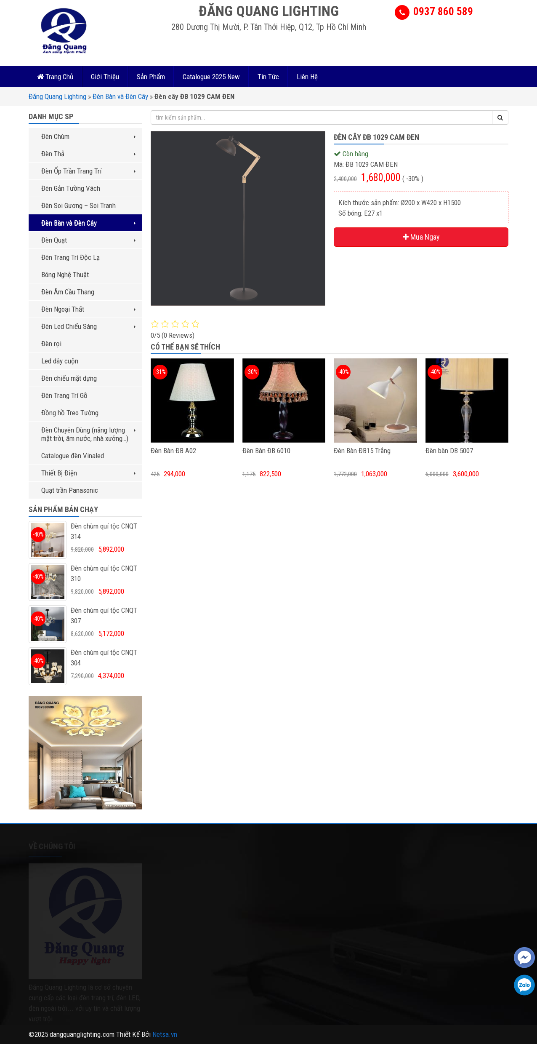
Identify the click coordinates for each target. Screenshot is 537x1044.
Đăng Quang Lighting (57, 96)
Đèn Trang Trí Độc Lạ (70, 257)
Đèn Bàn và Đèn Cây (120, 96)
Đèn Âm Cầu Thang (67, 292)
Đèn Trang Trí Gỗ (64, 395)
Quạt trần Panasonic (69, 490)
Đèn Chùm (88, 136)
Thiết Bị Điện (88, 473)
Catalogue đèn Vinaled (72, 455)
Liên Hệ (307, 76)
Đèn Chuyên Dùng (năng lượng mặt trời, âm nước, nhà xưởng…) (88, 434)
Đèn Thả (88, 154)
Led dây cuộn (59, 361)
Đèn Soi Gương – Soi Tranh (78, 205)
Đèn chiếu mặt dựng (69, 378)
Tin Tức (268, 76)
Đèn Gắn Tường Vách (70, 188)
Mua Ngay (421, 236)
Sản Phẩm (151, 76)
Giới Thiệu (105, 76)
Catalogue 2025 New (211, 76)
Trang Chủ (55, 76)
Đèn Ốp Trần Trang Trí (88, 171)
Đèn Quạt (88, 240)
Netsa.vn (164, 1034)
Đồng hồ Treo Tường (69, 413)
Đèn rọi (51, 343)
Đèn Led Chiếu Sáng (88, 326)
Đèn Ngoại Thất (88, 309)
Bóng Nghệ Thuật (65, 274)
